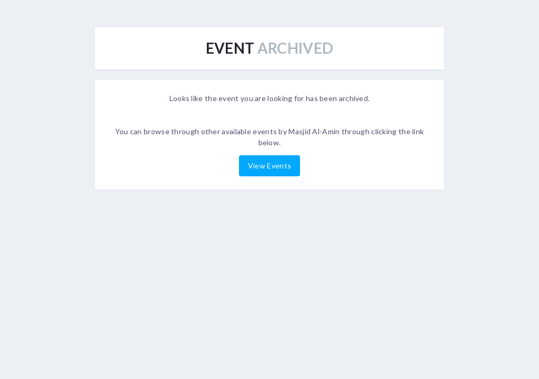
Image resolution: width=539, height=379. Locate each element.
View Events (269, 165)
